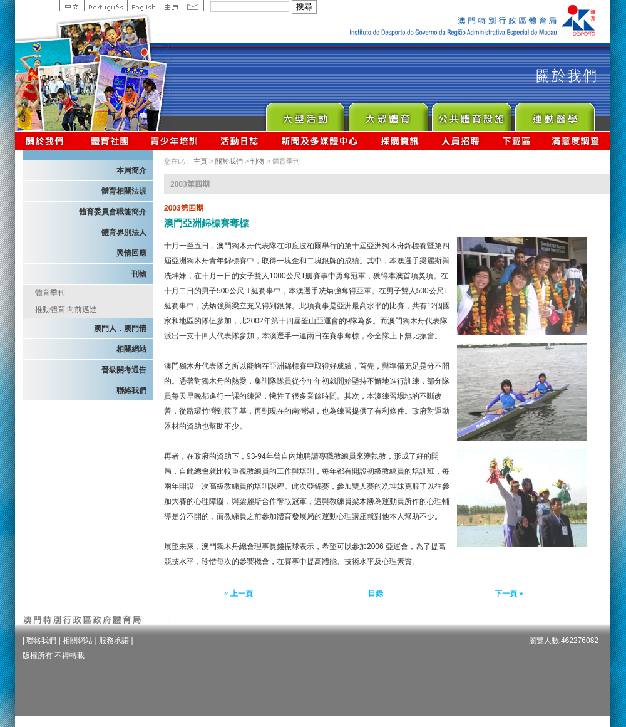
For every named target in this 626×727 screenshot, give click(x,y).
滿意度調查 (576, 140)
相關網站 (131, 349)
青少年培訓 (174, 140)
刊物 (138, 273)
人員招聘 (460, 140)
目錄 (375, 593)
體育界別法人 (123, 232)
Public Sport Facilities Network (471, 114)
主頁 (171, 5)
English (143, 5)
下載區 (516, 140)
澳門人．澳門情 (120, 328)
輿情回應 (131, 253)
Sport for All (387, 114)
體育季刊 (50, 292)
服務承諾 (114, 640)
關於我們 (47, 140)
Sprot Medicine (554, 114)
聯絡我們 (131, 390)
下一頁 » (509, 593)
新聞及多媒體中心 (320, 140)
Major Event (304, 114)
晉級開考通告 (123, 369)
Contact (193, 5)
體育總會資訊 (109, 140)
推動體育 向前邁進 (66, 309)
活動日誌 (240, 140)
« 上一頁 (238, 593)
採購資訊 (399, 140)
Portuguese (105, 5)
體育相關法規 (123, 191)
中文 (71, 5)
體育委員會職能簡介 (112, 211)
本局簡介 (131, 170)
